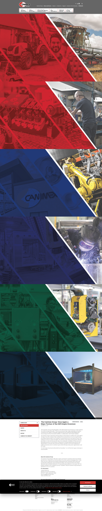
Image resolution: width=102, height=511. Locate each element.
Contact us (52, 495)
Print (81, 421)
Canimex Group (40, 5)
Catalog (52, 496)
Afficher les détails (66, 508)
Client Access (69, 496)
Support (64, 5)
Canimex (23, 10)
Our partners (37, 492)
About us (36, 495)
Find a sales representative (71, 493)
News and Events (47, 5)
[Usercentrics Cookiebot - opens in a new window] (12, 509)
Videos (36, 496)
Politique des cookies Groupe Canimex (53, 505)
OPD (54, 10)
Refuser (87, 507)
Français (81, 5)
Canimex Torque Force (42, 10)
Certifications (53, 492)
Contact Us (59, 5)
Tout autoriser (88, 499)
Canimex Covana (68, 10)
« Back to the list (75, 421)
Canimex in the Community (72, 5)
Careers (54, 5)
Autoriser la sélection (88, 503)
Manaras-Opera (61, 10)
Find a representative (54, 493)
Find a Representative (38, 493)
